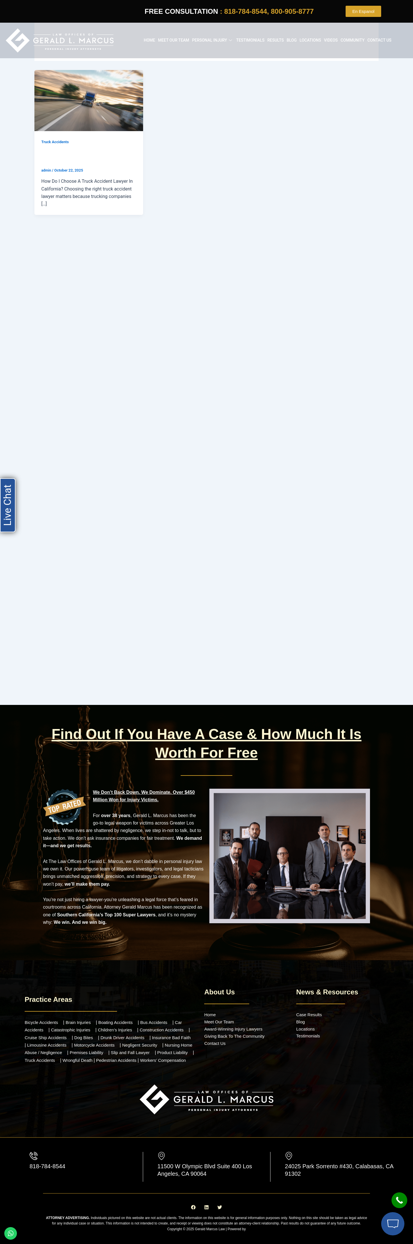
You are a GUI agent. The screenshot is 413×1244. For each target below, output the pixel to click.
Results (275, 40)
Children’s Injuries (120, 1025)
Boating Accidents (120, 1017)
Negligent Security (161, 1040)
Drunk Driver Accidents (134, 1032)
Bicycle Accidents (42, 1017)
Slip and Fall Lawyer (166, 1047)
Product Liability (41, 1055)
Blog (292, 40)
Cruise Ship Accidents (53, 1032)
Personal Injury (212, 40)
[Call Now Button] (399, 1200)
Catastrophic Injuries (73, 1025)
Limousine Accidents (63, 1040)
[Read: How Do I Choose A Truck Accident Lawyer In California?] (88, 100)
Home (149, 40)
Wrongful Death (120, 1055)
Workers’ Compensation (49, 1063)
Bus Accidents (160, 1017)
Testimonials (250, 40)
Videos (331, 40)
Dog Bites (93, 1032)
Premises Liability (120, 1047)
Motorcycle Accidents (113, 1040)
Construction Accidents (168, 1025)
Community (353, 40)
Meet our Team (173, 40)
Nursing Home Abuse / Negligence (60, 1047)
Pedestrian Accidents (162, 1055)
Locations (310, 40)
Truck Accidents (56, 141)
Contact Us (379, 40)
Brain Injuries (81, 1017)
